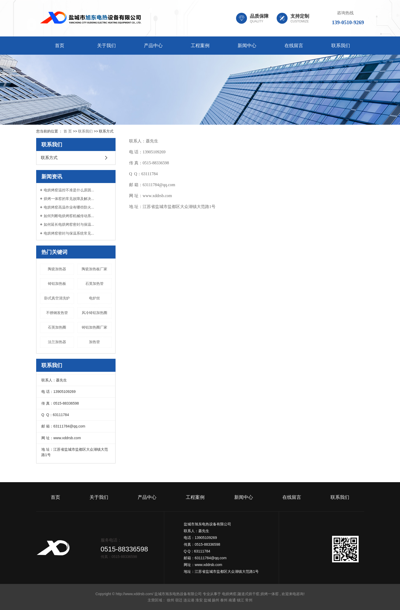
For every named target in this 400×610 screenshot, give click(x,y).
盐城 (207, 600)
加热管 (94, 342)
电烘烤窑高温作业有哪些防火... (69, 207)
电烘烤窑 (229, 594)
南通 (232, 600)
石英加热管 (94, 283)
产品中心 (153, 45)
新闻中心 (247, 45)
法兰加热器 (57, 342)
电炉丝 (94, 298)
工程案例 (200, 45)
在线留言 (293, 45)
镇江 (240, 600)
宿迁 (178, 600)
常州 (248, 600)
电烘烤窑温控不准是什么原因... (69, 190)
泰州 (223, 600)
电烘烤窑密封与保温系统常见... (69, 233)
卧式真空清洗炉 (57, 298)
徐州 (170, 600)
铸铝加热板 (57, 283)
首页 (59, 45)
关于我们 (106, 45)
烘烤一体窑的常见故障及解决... (69, 199)
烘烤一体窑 (270, 594)
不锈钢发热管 (57, 313)
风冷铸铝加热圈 (94, 313)
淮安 (199, 600)
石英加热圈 (57, 327)
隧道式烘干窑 (248, 594)
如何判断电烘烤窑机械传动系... (69, 216)
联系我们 (340, 45)
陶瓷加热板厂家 (94, 269)
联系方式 (49, 157)
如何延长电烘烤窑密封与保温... (69, 224)
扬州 (215, 600)
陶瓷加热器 (57, 269)
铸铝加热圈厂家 (94, 327)
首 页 (68, 131)
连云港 (188, 600)
